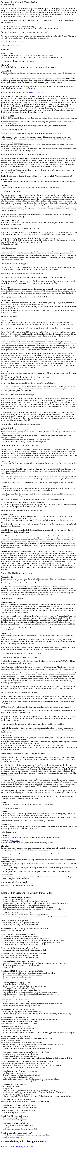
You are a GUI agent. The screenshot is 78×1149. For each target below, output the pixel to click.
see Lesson (15, 841)
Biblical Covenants (36, 92)
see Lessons (18, 143)
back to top (4, 885)
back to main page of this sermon (22, 885)
